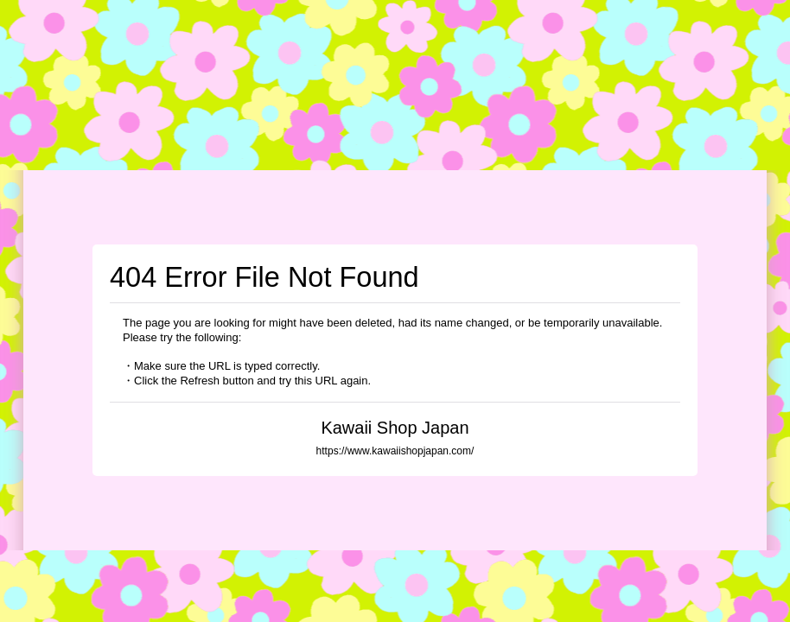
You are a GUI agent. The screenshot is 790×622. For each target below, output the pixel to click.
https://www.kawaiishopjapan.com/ (395, 451)
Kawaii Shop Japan (394, 427)
